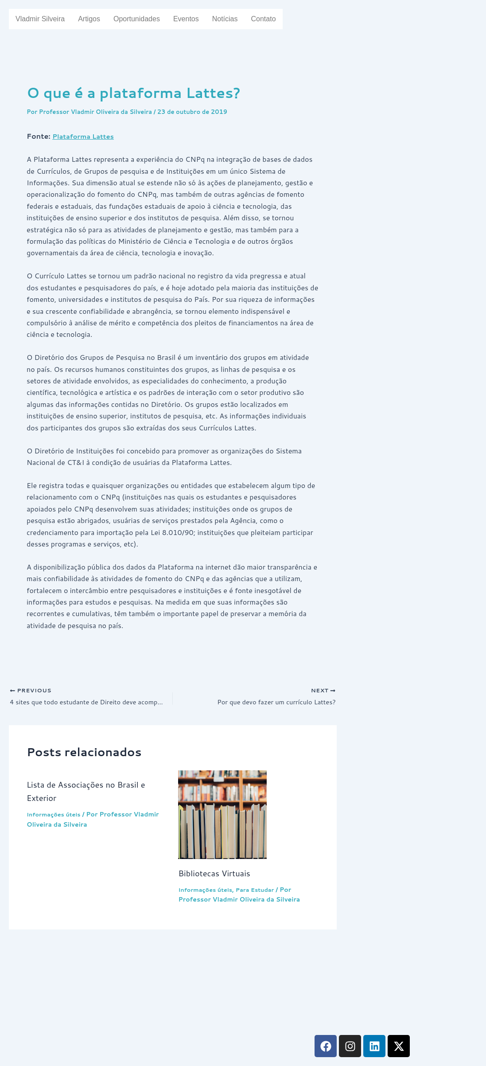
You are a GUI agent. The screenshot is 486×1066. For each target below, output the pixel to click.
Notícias (238, 19)
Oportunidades (145, 19)
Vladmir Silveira (42, 19)
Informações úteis (56, 816)
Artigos (94, 19)
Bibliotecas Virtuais (217, 874)
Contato (278, 19)
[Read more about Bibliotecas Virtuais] (248, 816)
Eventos (197, 19)
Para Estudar (262, 891)
